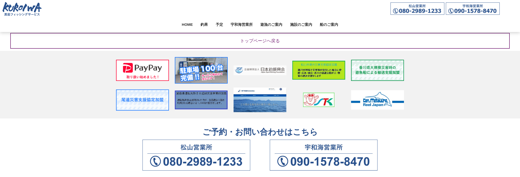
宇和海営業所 (242, 24)
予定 (219, 24)
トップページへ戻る (260, 40)
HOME (187, 24)
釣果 (204, 24)
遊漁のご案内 (271, 24)
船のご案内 (329, 24)
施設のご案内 (301, 24)
